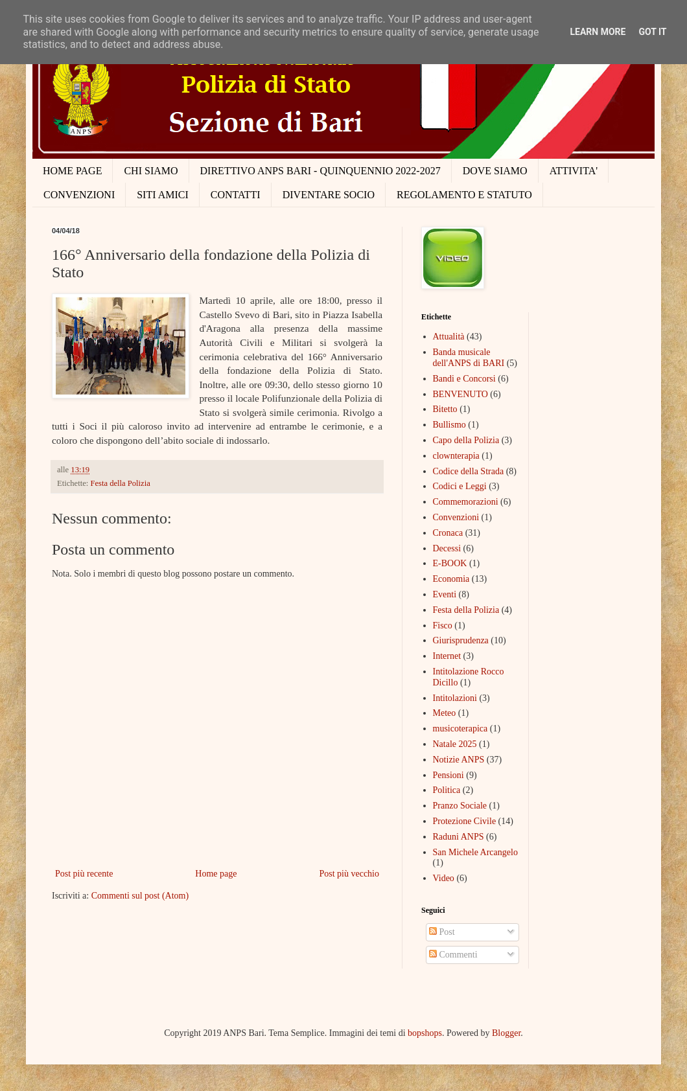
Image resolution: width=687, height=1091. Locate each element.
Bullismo (449, 425)
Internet (447, 656)
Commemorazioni (465, 502)
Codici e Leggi (460, 486)
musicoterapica (460, 728)
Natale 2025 (455, 744)
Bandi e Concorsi (464, 379)
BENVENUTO (460, 394)
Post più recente (84, 874)
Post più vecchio (349, 874)
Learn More (597, 32)
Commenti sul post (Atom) (140, 896)
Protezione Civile (464, 821)
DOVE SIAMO (495, 170)
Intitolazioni (455, 698)
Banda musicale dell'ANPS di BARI (469, 357)
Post (442, 932)
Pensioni (448, 775)
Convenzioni (456, 517)
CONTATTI (236, 194)
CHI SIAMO (151, 170)
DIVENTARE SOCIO (329, 194)
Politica (447, 790)
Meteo (444, 713)
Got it (652, 32)
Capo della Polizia (466, 440)
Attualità (449, 336)
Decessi (447, 548)
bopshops (425, 1033)
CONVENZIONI (79, 194)
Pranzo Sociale (460, 805)
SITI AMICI (163, 194)
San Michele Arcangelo (475, 852)
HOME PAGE (72, 170)
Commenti (453, 954)
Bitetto (445, 409)
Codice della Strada (468, 471)
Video (443, 878)
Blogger (506, 1033)
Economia (451, 579)
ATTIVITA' (574, 170)
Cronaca (448, 533)
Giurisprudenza (461, 640)
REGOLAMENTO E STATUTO (464, 194)
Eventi (445, 594)
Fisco (442, 625)
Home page (216, 874)
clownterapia (456, 456)
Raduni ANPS (458, 837)
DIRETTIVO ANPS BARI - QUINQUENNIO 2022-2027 (320, 170)
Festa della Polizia (120, 483)
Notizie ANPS (459, 759)
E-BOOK (450, 563)
